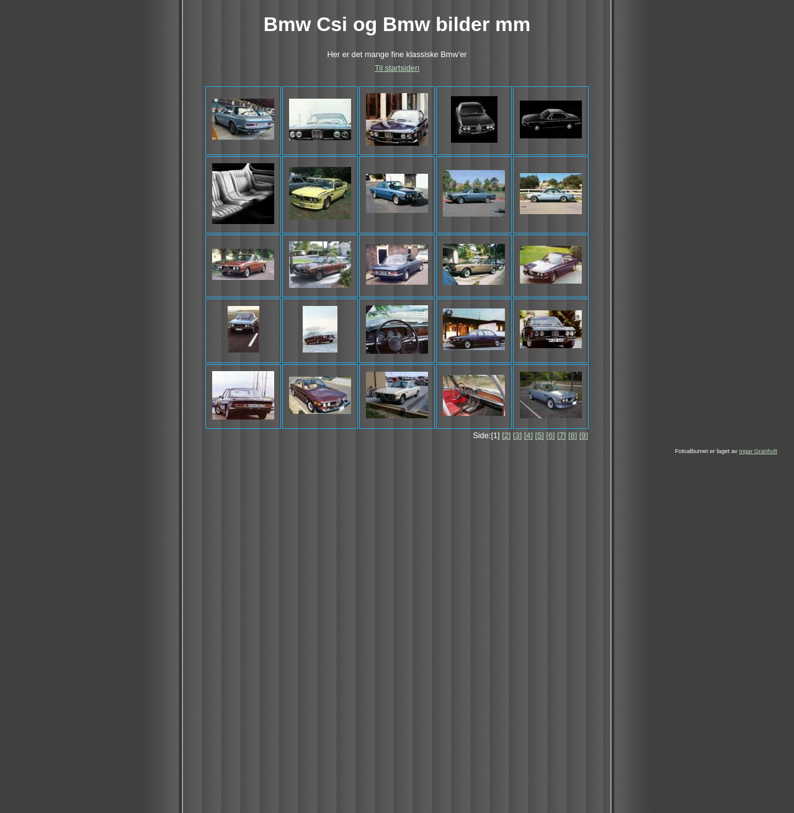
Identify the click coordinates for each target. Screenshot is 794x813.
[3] (517, 435)
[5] (539, 435)
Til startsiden (397, 68)
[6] (550, 435)
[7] (561, 435)
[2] (506, 435)
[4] (528, 435)
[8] (572, 435)
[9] (583, 435)
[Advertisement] (377, 547)
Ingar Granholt (758, 450)
